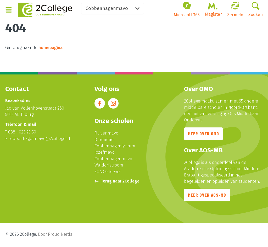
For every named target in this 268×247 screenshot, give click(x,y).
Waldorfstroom (108, 164)
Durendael (104, 139)
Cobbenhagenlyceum (114, 145)
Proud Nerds (60, 235)
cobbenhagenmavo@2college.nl (39, 138)
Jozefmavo (104, 152)
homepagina (50, 47)
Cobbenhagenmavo (118, 9)
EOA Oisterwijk (107, 171)
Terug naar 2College (116, 180)
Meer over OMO (203, 134)
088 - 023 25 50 (22, 132)
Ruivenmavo (106, 133)
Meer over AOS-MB (207, 196)
